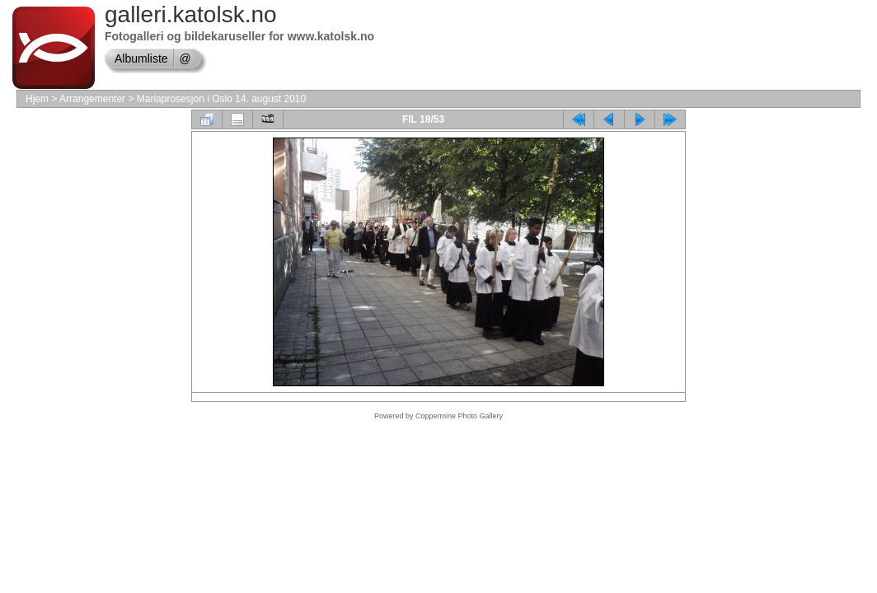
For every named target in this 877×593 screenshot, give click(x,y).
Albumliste (141, 58)
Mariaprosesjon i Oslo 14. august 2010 (221, 99)
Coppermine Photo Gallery (459, 416)
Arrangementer (92, 99)
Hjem (37, 99)
